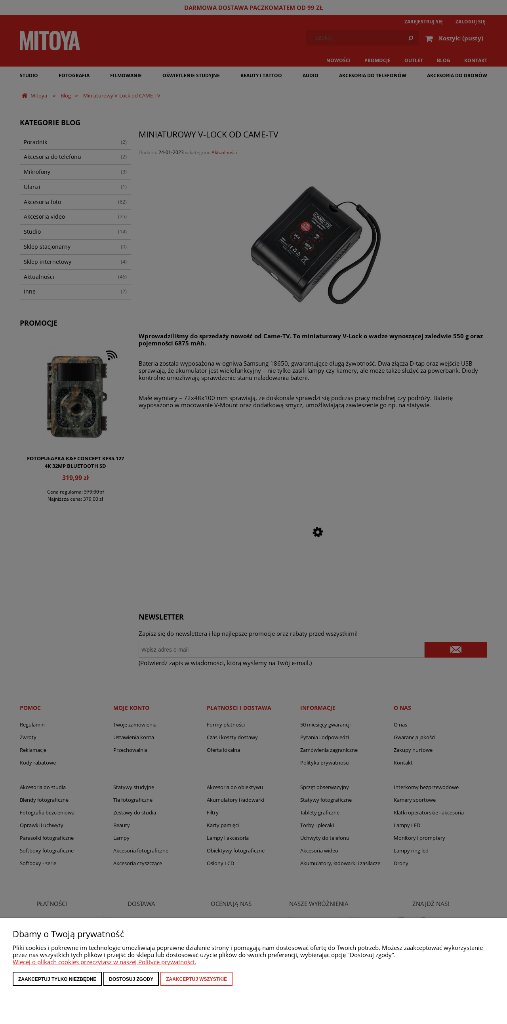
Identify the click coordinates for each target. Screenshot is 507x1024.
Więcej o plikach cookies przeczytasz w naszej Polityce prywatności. (104, 962)
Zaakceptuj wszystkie (196, 979)
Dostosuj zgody (131, 979)
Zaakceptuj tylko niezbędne (57, 979)
